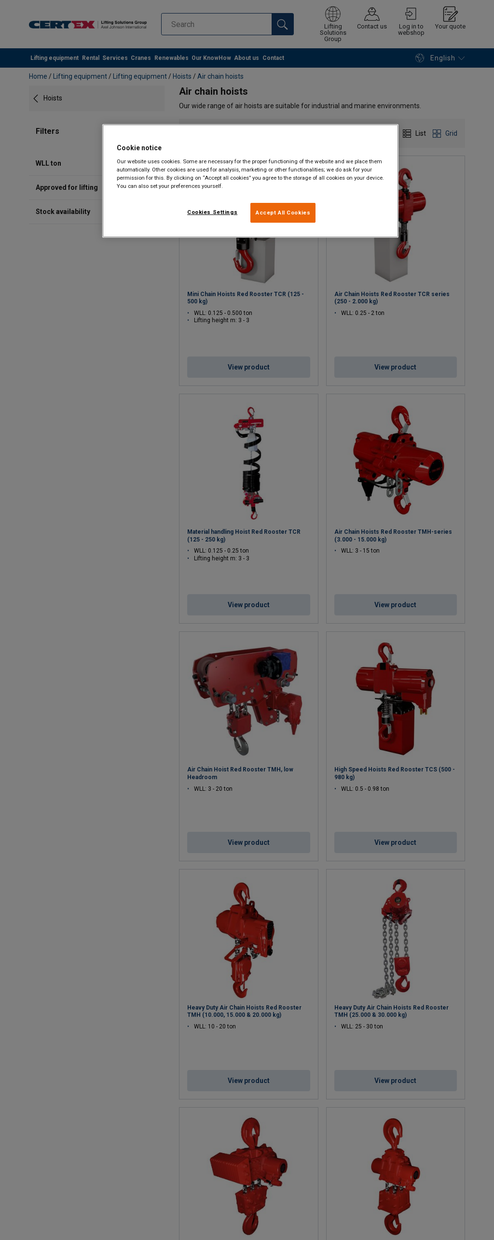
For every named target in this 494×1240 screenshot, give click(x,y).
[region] (250, 181)
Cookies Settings (212, 212)
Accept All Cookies (283, 212)
